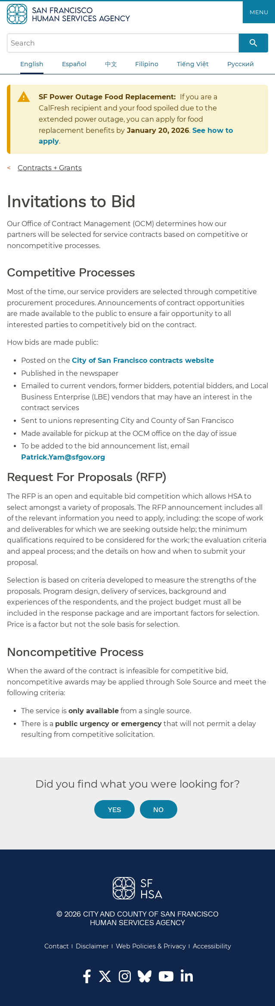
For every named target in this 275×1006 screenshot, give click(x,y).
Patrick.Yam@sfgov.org (63, 457)
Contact (56, 946)
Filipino (146, 64)
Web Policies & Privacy (151, 946)
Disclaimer (92, 946)
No (158, 809)
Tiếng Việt (193, 64)
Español (74, 64)
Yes (114, 809)
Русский (240, 64)
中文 (111, 64)
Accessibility (212, 946)
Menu (259, 12)
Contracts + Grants (50, 167)
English (31, 64)
